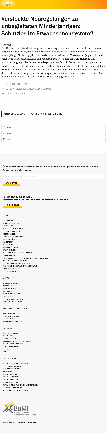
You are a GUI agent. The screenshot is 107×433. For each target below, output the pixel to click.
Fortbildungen (9, 319)
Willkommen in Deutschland (14, 302)
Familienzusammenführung (14, 237)
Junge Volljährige (10, 239)
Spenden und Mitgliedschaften (15, 363)
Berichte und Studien (11, 294)
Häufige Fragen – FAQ (11, 313)
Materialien (9, 278)
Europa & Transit (9, 250)
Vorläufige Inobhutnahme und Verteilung (20, 266)
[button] (53, 127)
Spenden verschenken (12, 380)
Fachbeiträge (8, 296)
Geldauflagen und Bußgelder (15, 390)
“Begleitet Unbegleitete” (13, 231)
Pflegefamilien (9, 255)
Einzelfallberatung (11, 316)
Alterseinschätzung (14, 114)
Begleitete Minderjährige (13, 229)
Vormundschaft (9, 269)
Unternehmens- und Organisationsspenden (20, 385)
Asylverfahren (9, 226)
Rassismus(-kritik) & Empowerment (17, 263)
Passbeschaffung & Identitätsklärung (18, 253)
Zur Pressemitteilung (17, 84)
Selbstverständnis (10, 333)
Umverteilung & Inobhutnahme (46, 114)
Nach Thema (7, 286)
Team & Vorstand (9, 338)
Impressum (22, 423)
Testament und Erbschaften (14, 388)
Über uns (7, 328)
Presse (5, 349)
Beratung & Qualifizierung (16, 309)
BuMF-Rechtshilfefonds (12, 321)
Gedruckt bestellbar (11, 283)
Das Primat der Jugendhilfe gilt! (16, 261)
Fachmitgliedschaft (11, 369)
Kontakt (6, 352)
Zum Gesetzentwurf (16, 93)
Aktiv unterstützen (10, 382)
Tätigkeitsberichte (10, 347)
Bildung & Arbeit (9, 234)
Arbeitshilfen (8, 291)
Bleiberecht (8, 242)
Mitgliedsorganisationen (13, 344)
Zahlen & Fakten (9, 271)
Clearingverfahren (10, 247)
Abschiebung (8, 221)
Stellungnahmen (10, 288)
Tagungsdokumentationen (13, 299)
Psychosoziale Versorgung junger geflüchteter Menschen (27, 258)
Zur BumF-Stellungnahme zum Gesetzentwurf (29, 89)
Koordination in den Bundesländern (17, 341)
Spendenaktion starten (12, 377)
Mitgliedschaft (9, 336)
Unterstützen (13, 205)
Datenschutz (32, 423)
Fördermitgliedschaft (12, 366)
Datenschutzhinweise (13, 170)
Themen (6, 216)
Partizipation (8, 245)
